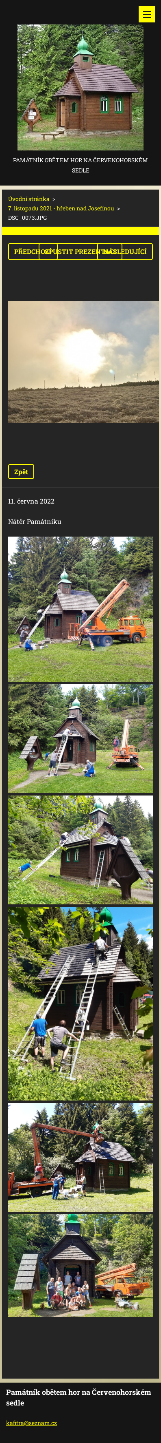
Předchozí (33, 251)
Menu (147, 14)
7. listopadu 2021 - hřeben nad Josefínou (61, 208)
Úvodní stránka (29, 199)
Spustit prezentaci (80, 251)
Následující (125, 251)
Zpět (21, 471)
